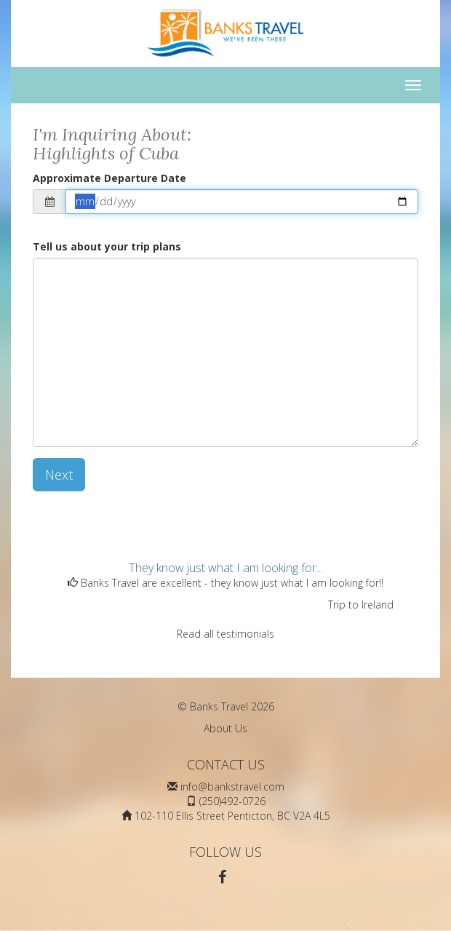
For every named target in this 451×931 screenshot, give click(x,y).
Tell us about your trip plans (107, 246)
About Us (225, 728)
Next (59, 474)
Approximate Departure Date (109, 178)
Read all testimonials (225, 634)
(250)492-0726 (232, 801)
